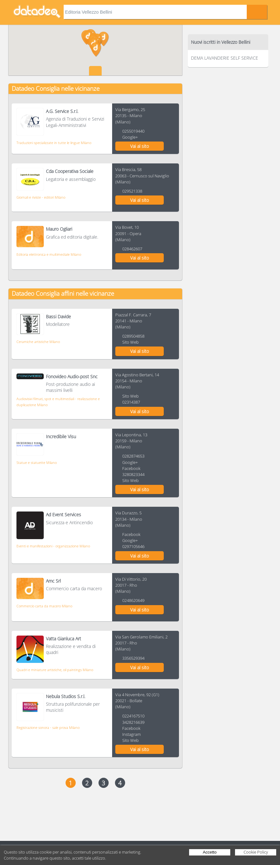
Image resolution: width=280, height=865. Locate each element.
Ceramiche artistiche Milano (38, 341)
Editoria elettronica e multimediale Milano (48, 254)
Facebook (131, 468)
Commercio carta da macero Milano (44, 606)
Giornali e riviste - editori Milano (40, 197)
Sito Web (130, 342)
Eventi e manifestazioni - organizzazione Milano (53, 546)
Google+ (130, 137)
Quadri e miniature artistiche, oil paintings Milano (54, 669)
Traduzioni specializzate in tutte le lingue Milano (53, 142)
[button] (104, 39)
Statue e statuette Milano (36, 462)
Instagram (131, 734)
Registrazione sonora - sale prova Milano (48, 727)
